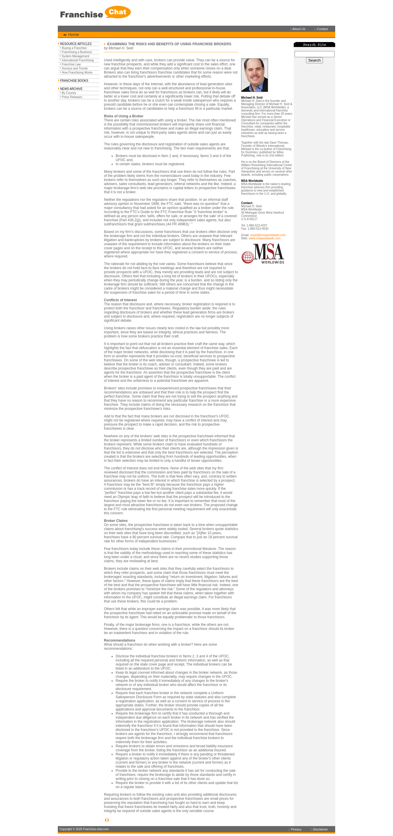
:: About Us (297, 29)
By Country (69, 93)
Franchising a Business (77, 52)
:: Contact (321, 29)
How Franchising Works (77, 72)
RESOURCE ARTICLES (76, 44)
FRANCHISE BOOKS (74, 80)
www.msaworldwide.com (265, 238)
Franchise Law (71, 64)
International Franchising (78, 60)
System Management (76, 56)
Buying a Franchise (74, 48)
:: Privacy (294, 829)
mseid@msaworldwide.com (268, 235)
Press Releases (72, 97)
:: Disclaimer (319, 829)
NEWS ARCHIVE (71, 88)
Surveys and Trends (75, 68)
